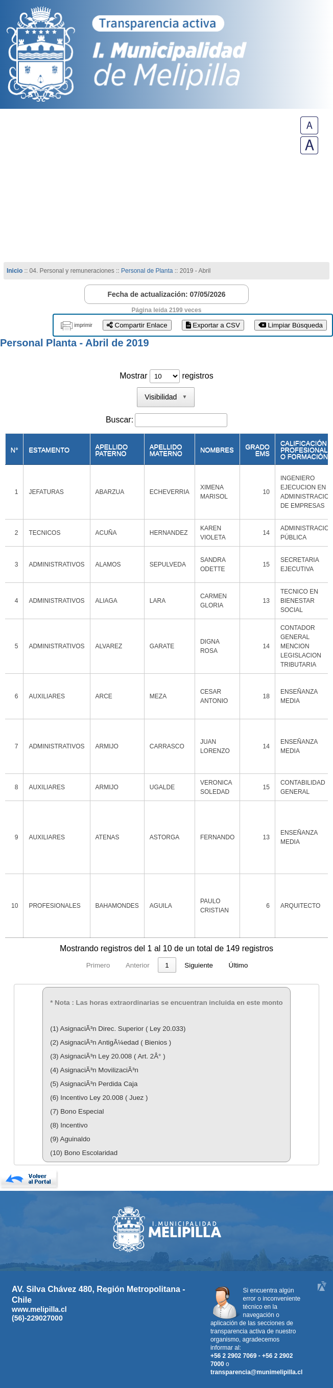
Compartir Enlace (137, 325)
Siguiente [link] (261, 965)
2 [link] (123, 965)
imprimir (83, 325)
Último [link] (301, 965)
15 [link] (228, 965)
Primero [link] (35, 965)
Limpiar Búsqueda (290, 325)
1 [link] (104, 965)
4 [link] (162, 965)
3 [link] (143, 965)
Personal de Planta (147, 270)
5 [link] (182, 965)
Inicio (14, 270)
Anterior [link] (75, 965)
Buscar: (119, 419)
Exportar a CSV (213, 325)
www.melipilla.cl (39, 1309)
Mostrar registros (166, 375)
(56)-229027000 (37, 1318)
